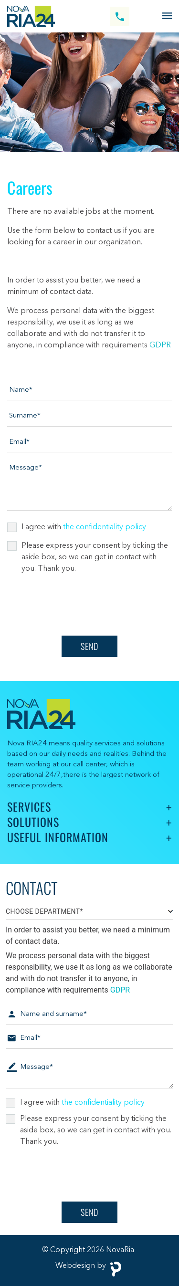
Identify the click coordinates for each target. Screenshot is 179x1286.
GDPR (160, 345)
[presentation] (79, 605)
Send (89, 646)
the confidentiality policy (104, 527)
